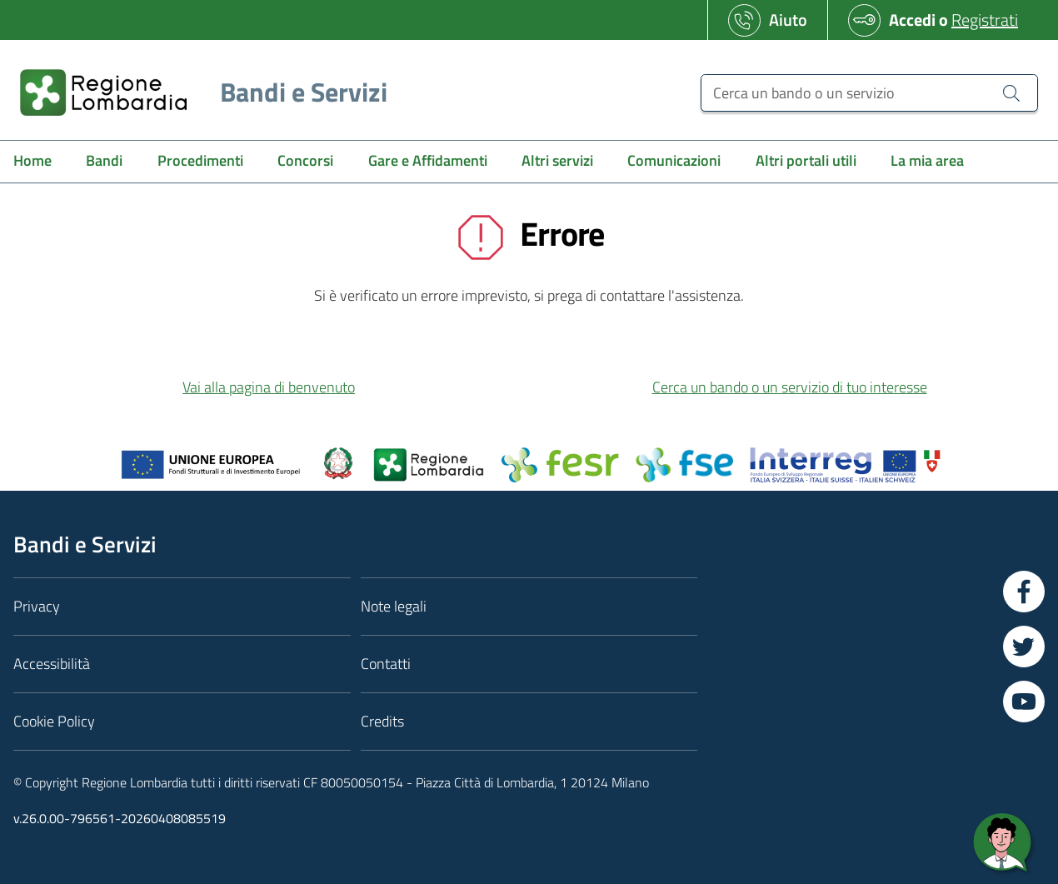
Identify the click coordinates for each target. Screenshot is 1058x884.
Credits (382, 721)
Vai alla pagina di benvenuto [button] (268, 387)
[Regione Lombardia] (197, 92)
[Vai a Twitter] (1024, 646)
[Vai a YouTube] (1024, 701)
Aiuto (788, 19)
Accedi (912, 19)
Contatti (386, 663)
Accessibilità (51, 663)
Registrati (984, 19)
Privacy (36, 606)
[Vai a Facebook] (1024, 591)
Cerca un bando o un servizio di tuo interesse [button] (789, 387)
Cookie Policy (54, 721)
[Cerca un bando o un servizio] (869, 93)
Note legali (394, 606)
